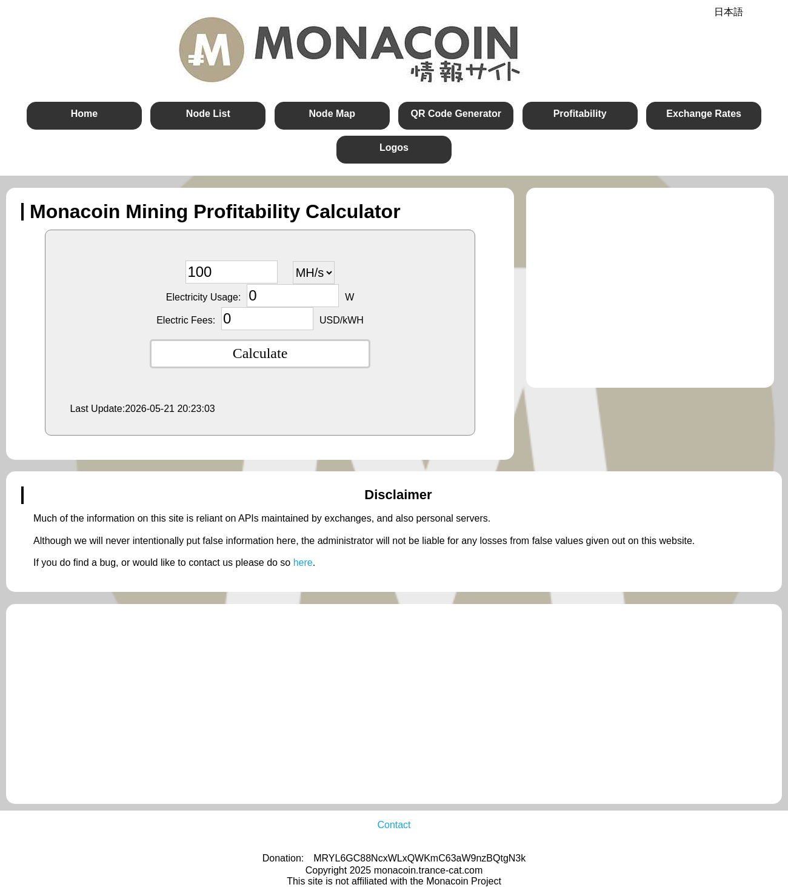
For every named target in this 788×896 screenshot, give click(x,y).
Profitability (580, 113)
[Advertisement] (644, 288)
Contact (393, 825)
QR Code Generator (456, 113)
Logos (394, 147)
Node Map (332, 113)
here (303, 562)
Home (84, 113)
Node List (208, 113)
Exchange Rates (703, 113)
